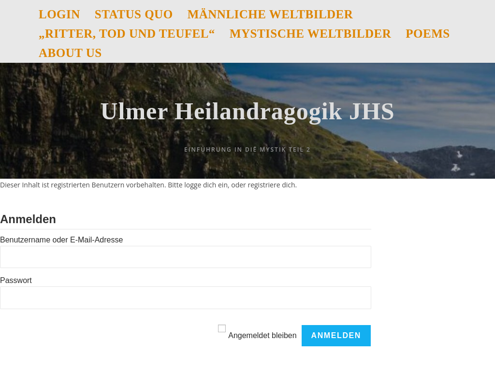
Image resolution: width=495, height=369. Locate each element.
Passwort (16, 280)
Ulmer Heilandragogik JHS (247, 111)
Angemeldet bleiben (262, 335)
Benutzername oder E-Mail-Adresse (61, 240)
